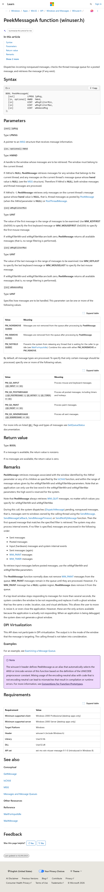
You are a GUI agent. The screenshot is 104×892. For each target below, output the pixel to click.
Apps (25, 10)
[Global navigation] (3, 4)
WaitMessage (11, 820)
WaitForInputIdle (39, 347)
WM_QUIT (52, 498)
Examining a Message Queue (40, 650)
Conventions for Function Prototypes (62, 683)
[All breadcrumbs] (6, 11)
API (41, 10)
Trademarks (56, 882)
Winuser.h (76, 10)
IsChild (61, 479)
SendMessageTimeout (40, 518)
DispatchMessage (54, 509)
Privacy (69, 878)
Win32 (34, 10)
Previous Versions (30, 878)
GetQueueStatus (76, 425)
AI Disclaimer (12, 878)
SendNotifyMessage (66, 518)
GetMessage (10, 773)
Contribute (57, 878)
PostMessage (87, 196)
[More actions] (97, 11)
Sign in (98, 3)
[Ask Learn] (92, 11)
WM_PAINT (15, 554)
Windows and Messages (58, 10)
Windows (15, 10)
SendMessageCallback (15, 518)
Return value (12, 50)
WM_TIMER (15, 558)
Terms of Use (42, 882)
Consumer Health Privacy (18, 882)
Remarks (10, 54)
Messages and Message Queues (20, 793)
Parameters (11, 46)
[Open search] (91, 4)
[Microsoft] (52, 4)
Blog (44, 878)
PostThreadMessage (56, 201)
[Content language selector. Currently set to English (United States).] (20, 871)
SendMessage (87, 513)
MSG (22, 141)
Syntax (9, 42)
